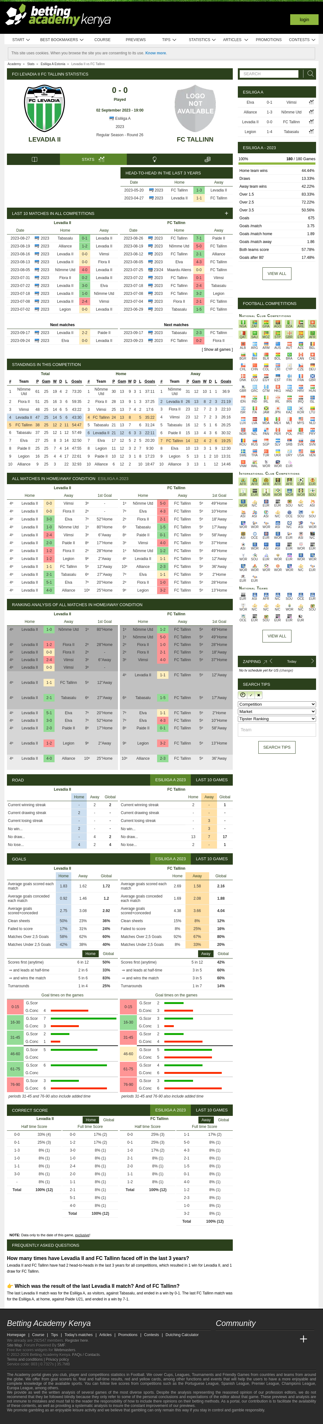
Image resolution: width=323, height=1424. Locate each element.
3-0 (84, 285)
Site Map (14, 1345)
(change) (286, 670)
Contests (302, 40)
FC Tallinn (195, 139)
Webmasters (64, 1350)
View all (276, 273)
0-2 (84, 278)
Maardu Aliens (179, 270)
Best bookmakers (62, 40)
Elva (104, 285)
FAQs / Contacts (86, 1355)
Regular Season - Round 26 (120, 135)
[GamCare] (41, 1418)
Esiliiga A (120, 118)
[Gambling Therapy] (50, 1418)
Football (137, 1374)
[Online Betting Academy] (256, 1339)
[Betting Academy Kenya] (221, 1339)
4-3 (199, 262)
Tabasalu (65, 238)
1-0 (84, 293)
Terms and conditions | (26, 1359)
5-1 (49, 582)
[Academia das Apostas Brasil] (244, 1339)
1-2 (84, 246)
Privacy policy (57, 1359)
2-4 (84, 301)
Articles (236, 40)
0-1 (84, 238)
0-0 (84, 254)
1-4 (269, 132)
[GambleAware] (21, 1418)
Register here (76, 1340)
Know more (155, 53)
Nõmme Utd (65, 270)
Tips (169, 40)
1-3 (199, 190)
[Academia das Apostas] (232, 1339)
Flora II (104, 262)
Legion (65, 309)
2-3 (199, 333)
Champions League (298, 1383)
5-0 (199, 246)
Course (102, 40)
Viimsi (104, 254)
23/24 (158, 270)
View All (276, 636)
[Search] (308, 74)
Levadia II (44, 139)
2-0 (49, 543)
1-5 (199, 309)
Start (21, 40)
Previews (136, 40)
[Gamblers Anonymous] (59, 1418)
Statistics (202, 40)
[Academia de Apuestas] (268, 1339)
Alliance (65, 246)
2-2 (84, 333)
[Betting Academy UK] (291, 1339)
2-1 (199, 254)
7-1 (199, 238)
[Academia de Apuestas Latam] (280, 1339)
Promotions (269, 40)
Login (304, 19)
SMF (61, 1345)
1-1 (199, 198)
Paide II (104, 333)
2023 (120, 127)
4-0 (84, 270)
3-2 (199, 293)
